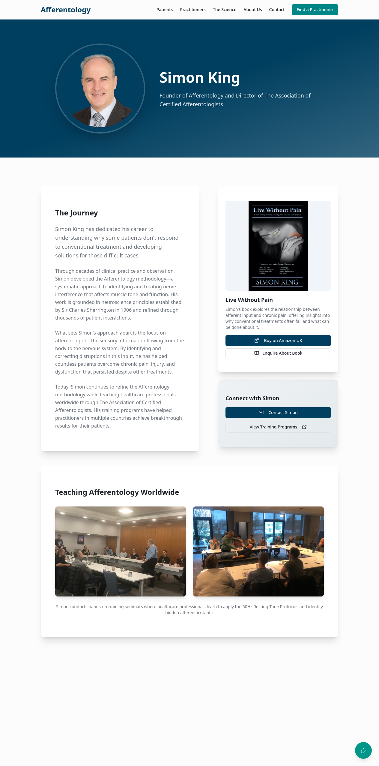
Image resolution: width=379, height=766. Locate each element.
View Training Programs (278, 427)
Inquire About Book (278, 353)
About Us (252, 9)
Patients (165, 9)
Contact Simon (278, 412)
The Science (224, 9)
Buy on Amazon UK (278, 340)
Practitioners (192, 9)
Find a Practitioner (315, 9)
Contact (277, 9)
